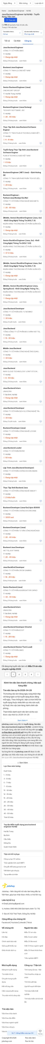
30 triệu (7, 318)
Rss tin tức (29, 1041)
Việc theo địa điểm (8, 1018)
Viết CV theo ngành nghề (33, 946)
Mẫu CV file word (30, 941)
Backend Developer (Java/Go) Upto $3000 (21, 507)
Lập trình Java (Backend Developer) (18, 467)
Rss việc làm (30, 1038)
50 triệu (7, 457)
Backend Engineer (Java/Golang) (17, 107)
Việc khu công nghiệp (10, 1031)
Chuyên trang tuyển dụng (9, 980)
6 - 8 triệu (8, 139)
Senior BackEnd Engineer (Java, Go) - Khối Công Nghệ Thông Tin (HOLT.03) (21, 242)
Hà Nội (6, 54)
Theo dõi (10, 20)
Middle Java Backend (12, 348)
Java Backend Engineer (13, 47)
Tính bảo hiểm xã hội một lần (33, 1000)
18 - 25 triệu (9, 577)
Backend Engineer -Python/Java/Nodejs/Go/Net (15, 196)
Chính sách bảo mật (9, 941)
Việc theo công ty (8, 1027)
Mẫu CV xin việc (30, 932)
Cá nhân (17, 40)
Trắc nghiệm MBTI (31, 958)
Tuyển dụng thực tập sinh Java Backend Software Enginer (20, 151)
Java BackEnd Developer (13, 567)
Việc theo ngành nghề (10, 1022)
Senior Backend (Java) (12, 587)
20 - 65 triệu (9, 207)
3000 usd (8, 517)
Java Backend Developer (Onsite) (17, 627)
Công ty (27, 40)
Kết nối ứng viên (8, 986)
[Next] (38, 674)
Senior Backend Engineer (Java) (16, 87)
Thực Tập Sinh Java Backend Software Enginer (19, 128)
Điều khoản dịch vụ (9, 950)
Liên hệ (4, 932)
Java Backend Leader (12, 448)
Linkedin (22, 922)
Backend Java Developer (13, 547)
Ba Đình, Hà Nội (10, 394)
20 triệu (7, 185)
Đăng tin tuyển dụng (9, 969)
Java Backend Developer (13, 308)
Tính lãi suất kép (30, 982)
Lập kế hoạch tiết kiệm (32, 986)
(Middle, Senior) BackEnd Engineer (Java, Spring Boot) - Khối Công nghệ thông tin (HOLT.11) (20, 287)
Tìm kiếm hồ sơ (7, 974)
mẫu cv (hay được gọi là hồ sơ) (22, 731)
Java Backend (9, 328)
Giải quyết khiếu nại (9, 946)
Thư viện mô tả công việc (11, 995)
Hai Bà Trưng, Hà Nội (12, 93)
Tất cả (7, 40)
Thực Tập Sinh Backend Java (15, 487)
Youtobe (14, 922)
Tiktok (29, 922)
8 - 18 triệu (8, 378)
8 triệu (7, 162)
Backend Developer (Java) (14, 428)
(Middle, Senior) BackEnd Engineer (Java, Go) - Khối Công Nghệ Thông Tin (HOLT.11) (22, 219)
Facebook (6, 922)
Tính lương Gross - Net (32, 969)
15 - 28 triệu (9, 636)
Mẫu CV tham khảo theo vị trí (33, 952)
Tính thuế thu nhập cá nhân (32, 976)
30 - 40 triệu (9, 597)
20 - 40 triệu (9, 537)
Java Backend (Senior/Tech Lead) (17, 647)
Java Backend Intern (12, 388)
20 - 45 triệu (9, 116)
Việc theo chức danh (9, 1013)
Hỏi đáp (4, 937)
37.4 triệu (8, 253)
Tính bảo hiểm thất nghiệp (31, 992)
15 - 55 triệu (9, 338)
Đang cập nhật (10, 57)
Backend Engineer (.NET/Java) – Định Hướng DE (22, 174)
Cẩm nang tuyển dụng (10, 991)
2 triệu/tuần (9, 497)
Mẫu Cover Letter (30, 937)
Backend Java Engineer (13, 67)
